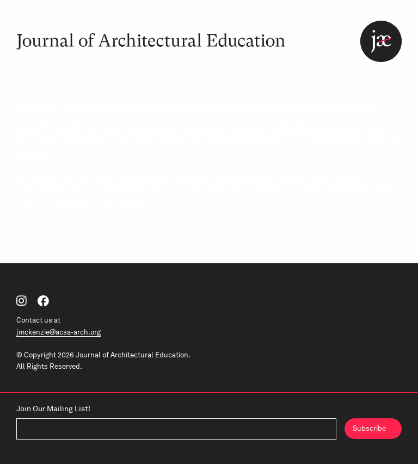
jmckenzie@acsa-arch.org (58, 332)
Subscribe (369, 428)
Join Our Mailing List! (53, 408)
